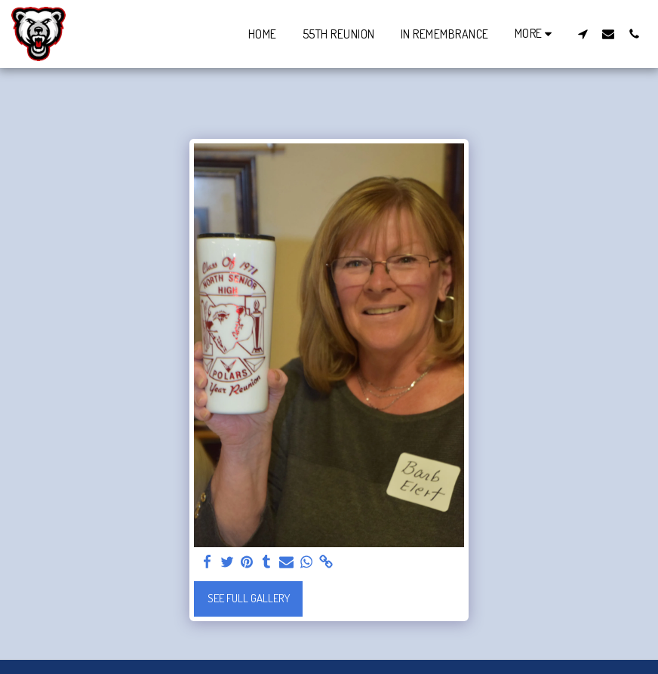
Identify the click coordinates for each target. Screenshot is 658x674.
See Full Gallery (249, 598)
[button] (582, 33)
